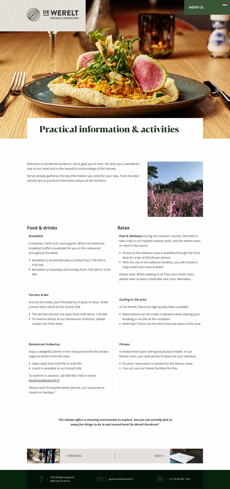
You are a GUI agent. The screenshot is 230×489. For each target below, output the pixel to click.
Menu (196, 7)
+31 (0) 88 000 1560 (179, 479)
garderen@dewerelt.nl (44, 380)
